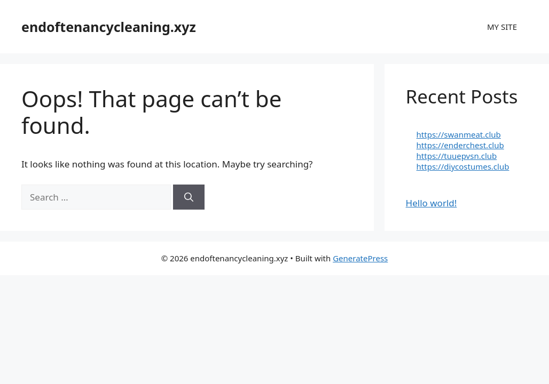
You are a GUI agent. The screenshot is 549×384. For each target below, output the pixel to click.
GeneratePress (360, 258)
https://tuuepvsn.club (457, 155)
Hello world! (431, 203)
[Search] (189, 197)
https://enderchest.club (460, 145)
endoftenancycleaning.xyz (108, 27)
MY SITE (502, 26)
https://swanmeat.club (459, 134)
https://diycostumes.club (463, 166)
